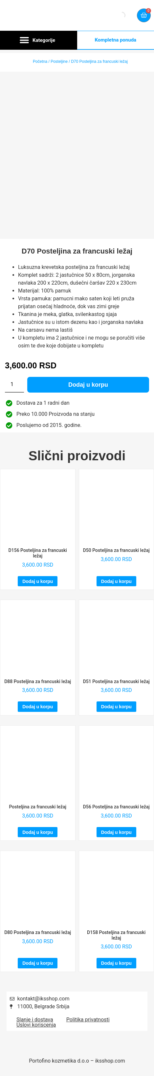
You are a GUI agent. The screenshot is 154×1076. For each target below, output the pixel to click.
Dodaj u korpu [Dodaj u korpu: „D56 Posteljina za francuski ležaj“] (116, 832)
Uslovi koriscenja (36, 1025)
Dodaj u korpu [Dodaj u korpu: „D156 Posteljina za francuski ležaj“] (37, 581)
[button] (38, 40)
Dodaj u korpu (88, 384)
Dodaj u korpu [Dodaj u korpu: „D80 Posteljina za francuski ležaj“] (37, 963)
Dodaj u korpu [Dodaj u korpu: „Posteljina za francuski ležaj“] (37, 832)
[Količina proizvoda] (14, 385)
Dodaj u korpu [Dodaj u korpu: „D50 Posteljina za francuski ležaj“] (116, 581)
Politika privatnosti (88, 1019)
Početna (40, 61)
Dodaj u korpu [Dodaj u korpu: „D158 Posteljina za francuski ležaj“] (116, 963)
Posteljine (59, 61)
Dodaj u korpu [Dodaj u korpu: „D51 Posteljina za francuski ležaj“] (116, 706)
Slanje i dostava (34, 1019)
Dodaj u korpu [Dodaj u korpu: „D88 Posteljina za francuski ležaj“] (37, 706)
